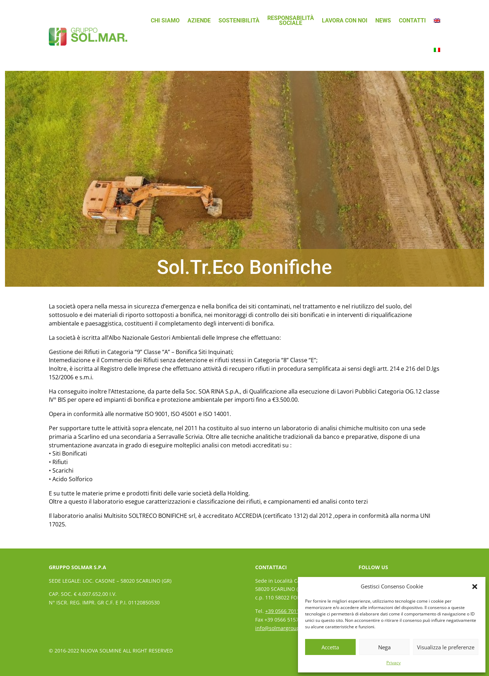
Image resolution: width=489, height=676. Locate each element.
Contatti (412, 20)
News (383, 20)
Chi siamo (165, 20)
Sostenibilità (238, 20)
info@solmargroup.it (279, 628)
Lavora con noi (344, 20)
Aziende (199, 20)
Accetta (330, 647)
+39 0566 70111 (283, 611)
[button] (474, 586)
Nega (384, 647)
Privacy (393, 663)
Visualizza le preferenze (445, 647)
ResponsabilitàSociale (290, 20)
